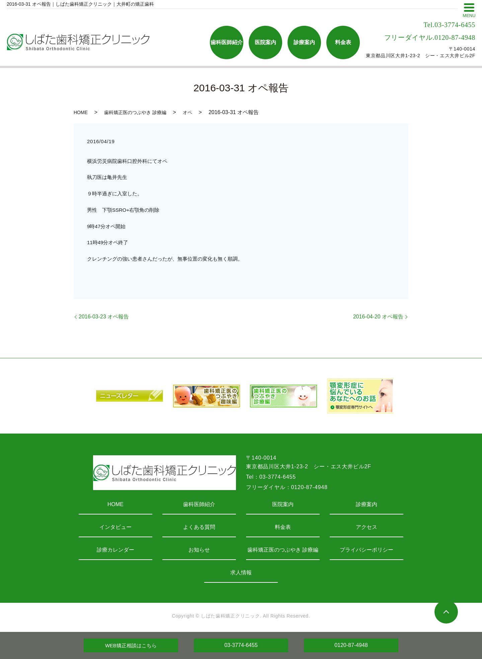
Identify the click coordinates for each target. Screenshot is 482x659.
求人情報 (241, 572)
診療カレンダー (115, 550)
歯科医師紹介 (199, 504)
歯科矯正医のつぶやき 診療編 (135, 112)
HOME (81, 112)
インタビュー (115, 527)
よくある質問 (199, 527)
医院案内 (283, 504)
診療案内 (366, 504)
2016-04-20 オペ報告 (378, 316)
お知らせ (199, 550)
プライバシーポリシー (366, 550)
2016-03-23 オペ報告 (104, 316)
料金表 (283, 527)
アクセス (366, 527)
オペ (187, 112)
